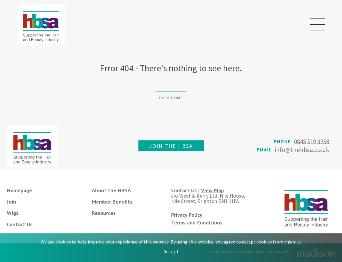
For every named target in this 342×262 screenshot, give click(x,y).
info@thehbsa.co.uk (302, 150)
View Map (212, 190)
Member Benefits (112, 201)
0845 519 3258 (311, 142)
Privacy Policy (186, 214)
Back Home (171, 97)
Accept (171, 251)
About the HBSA (111, 190)
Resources (104, 213)
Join (11, 201)
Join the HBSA (171, 145)
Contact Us (20, 224)
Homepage (19, 190)
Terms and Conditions (196, 222)
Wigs (12, 213)
